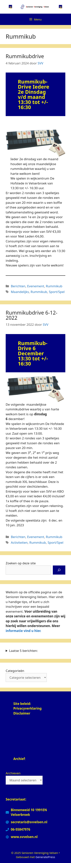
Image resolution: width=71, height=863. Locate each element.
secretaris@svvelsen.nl (29, 822)
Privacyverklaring (27, 708)
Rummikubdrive (25, 56)
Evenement (35, 286)
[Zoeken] (59, 570)
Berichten (18, 286)
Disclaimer (21, 713)
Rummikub (54, 286)
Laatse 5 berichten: (23, 650)
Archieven (13, 773)
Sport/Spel (57, 292)
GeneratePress (45, 857)
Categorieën (15, 671)
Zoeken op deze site (21, 563)
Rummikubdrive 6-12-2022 (31, 315)
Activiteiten (19, 542)
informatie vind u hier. (23, 631)
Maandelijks (20, 292)
